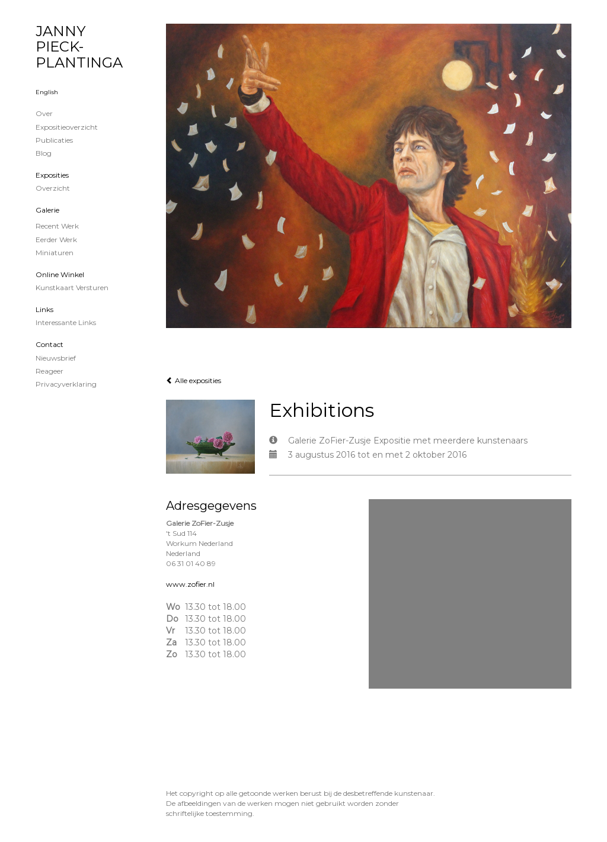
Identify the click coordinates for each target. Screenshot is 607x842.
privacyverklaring (66, 384)
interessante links (66, 322)
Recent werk (57, 225)
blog (44, 153)
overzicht (53, 188)
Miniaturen (55, 252)
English (47, 92)
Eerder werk (56, 239)
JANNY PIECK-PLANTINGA (79, 47)
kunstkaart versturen (72, 287)
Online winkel (60, 274)
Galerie (47, 209)
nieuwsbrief (56, 357)
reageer (49, 371)
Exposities (52, 175)
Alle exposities (193, 380)
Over (44, 113)
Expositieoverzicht (67, 127)
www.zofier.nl (190, 584)
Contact (49, 344)
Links (44, 309)
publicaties (54, 140)
